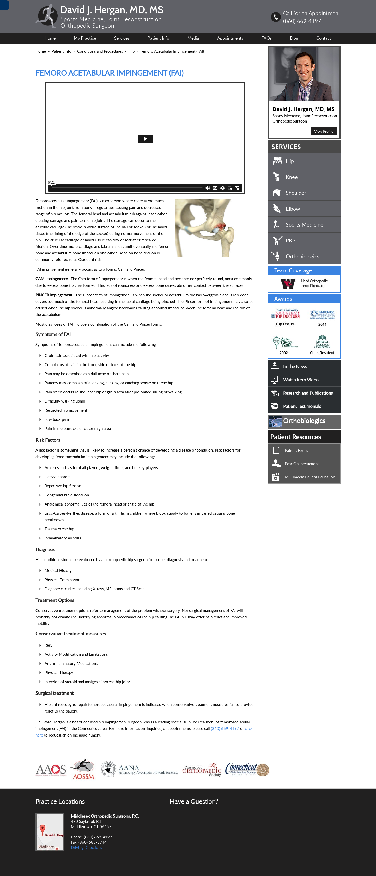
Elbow (293, 208)
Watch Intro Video (301, 380)
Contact (323, 38)
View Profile (323, 131)
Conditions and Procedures (100, 51)
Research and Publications (308, 393)
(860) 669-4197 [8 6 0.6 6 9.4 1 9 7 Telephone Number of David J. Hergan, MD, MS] (302, 21)
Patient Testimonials (302, 406)
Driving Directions (86, 847)
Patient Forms (296, 450)
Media (193, 38)
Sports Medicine (304, 224)
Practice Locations (60, 802)
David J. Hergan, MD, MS (303, 109)
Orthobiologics (302, 256)
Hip (132, 51)
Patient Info (62, 51)
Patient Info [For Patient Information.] (158, 38)
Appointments (230, 38)
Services (121, 38)
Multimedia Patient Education (310, 476)
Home (50, 38)
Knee (292, 176)
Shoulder (296, 192)
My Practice (85, 38)
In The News (295, 366)
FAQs (267, 38)
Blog (294, 38)
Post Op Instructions (302, 463)
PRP (290, 240)
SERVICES (286, 146)
